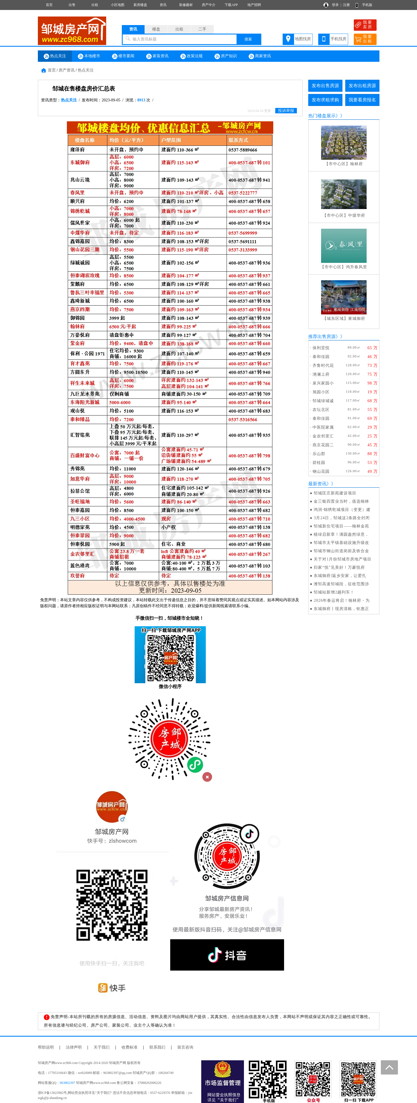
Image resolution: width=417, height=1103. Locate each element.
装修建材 (186, 5)
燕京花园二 (323, 445)
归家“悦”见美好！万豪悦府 (339, 567)
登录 (335, 5)
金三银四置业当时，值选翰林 (341, 501)
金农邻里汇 (323, 436)
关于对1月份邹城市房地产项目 (342, 559)
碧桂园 (319, 463)
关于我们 (102, 1047)
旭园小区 (321, 392)
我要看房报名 (362, 99)
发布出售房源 (325, 85)
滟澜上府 (321, 374)
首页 (49, 5)
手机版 (367, 5)
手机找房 (338, 39)
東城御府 (356, 318)
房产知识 (225, 56)
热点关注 (55, 56)
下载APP (231, 5)
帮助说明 (46, 1047)
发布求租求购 (325, 99)
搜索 (248, 39)
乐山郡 (319, 454)
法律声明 (74, 1047)
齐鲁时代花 (323, 365)
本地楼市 (89, 56)
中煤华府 (356, 215)
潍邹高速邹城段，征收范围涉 (341, 584)
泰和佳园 (321, 357)
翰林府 (356, 164)
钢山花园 (321, 471)
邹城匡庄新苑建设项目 (335, 493)
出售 (72, 5)
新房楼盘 (140, 5)
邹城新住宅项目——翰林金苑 (341, 526)
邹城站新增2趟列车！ (334, 592)
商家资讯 (259, 56)
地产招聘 (254, 5)
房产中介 (208, 5)
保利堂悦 (321, 348)
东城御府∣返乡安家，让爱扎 (340, 576)
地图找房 (303, 39)
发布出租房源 (362, 85)
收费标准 (129, 1047)
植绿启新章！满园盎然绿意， (341, 534)
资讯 (163, 5)
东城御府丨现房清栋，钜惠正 (341, 609)
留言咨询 (185, 1047)
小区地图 (117, 5)
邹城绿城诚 (323, 401)
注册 (346, 5)
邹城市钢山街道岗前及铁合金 (341, 551)
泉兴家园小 (323, 383)
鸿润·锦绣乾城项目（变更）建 (342, 509)
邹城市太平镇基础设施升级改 (341, 543)
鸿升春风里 (356, 267)
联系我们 (157, 1047)
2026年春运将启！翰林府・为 (342, 600)
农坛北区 (321, 410)
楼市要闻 (123, 56)
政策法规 (191, 56)
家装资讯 (157, 56)
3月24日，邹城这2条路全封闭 (342, 518)
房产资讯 (67, 70)
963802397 (67, 1083)
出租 (94, 5)
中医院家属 (323, 427)
